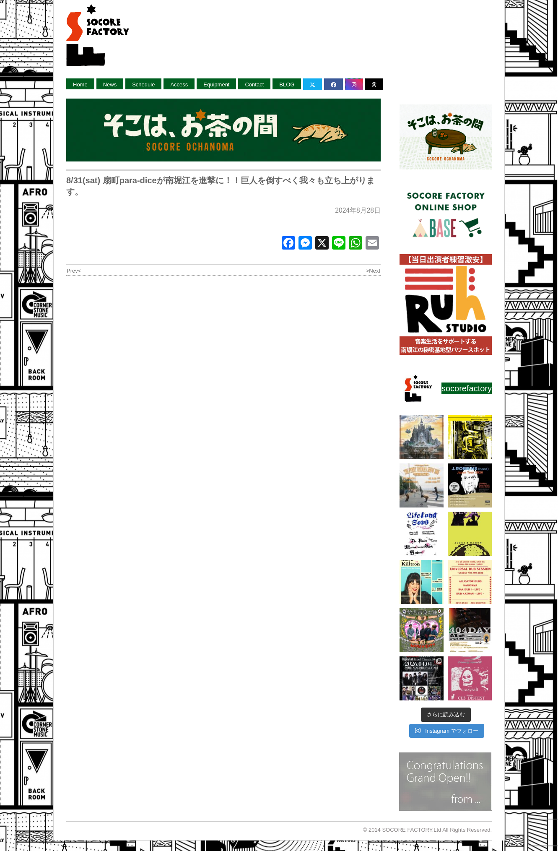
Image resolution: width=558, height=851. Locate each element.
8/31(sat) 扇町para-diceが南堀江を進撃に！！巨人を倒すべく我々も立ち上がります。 (220, 186)
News (110, 84)
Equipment (216, 84)
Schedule (143, 84)
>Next (373, 271)
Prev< (74, 271)
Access (179, 84)
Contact (254, 84)
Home (80, 84)
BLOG (286, 84)
